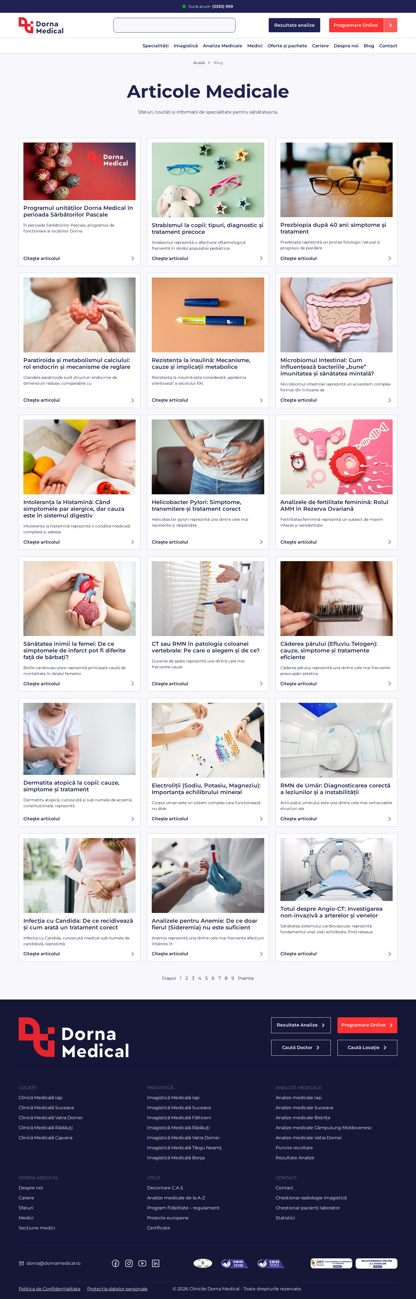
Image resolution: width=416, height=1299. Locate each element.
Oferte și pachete (287, 45)
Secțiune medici (37, 1228)
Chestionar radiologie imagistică (311, 1197)
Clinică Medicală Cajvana (45, 1137)
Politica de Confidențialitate (49, 1288)
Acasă (199, 62)
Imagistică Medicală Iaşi (173, 1097)
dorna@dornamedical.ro (53, 1263)
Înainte (246, 978)
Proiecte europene (168, 1218)
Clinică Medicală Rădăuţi (46, 1127)
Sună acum (211, 6)
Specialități (156, 45)
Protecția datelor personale (117, 1288)
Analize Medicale (222, 45)
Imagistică (186, 45)
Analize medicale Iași (299, 1097)
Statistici (285, 1218)
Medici (255, 45)
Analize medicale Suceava (304, 1107)
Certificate (158, 1228)
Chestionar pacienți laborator (308, 1207)
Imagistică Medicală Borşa (176, 1157)
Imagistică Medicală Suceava (179, 1107)
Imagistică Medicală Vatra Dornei (183, 1137)
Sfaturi (26, 1207)
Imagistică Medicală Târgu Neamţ (184, 1147)
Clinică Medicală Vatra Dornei (50, 1117)
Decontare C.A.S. (165, 1187)
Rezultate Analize (295, 1157)
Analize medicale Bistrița (303, 1117)
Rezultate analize (294, 25)
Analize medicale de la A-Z (176, 1197)
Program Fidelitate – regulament (183, 1207)
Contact (388, 45)
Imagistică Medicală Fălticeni (179, 1117)
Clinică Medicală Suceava (46, 1107)
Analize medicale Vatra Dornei (309, 1137)
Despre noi (346, 45)
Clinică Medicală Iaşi (40, 1097)
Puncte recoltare (294, 1147)
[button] (363, 25)
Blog (369, 45)
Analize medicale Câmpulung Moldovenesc (324, 1127)
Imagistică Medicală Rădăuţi (178, 1127)
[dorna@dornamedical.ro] (21, 1263)
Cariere (320, 45)
